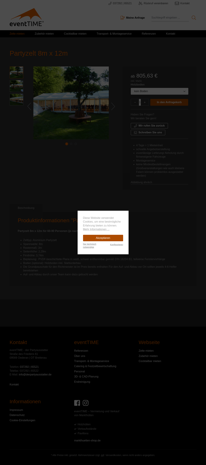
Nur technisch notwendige (89, 245)
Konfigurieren (116, 244)
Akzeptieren (103, 237)
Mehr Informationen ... (96, 229)
